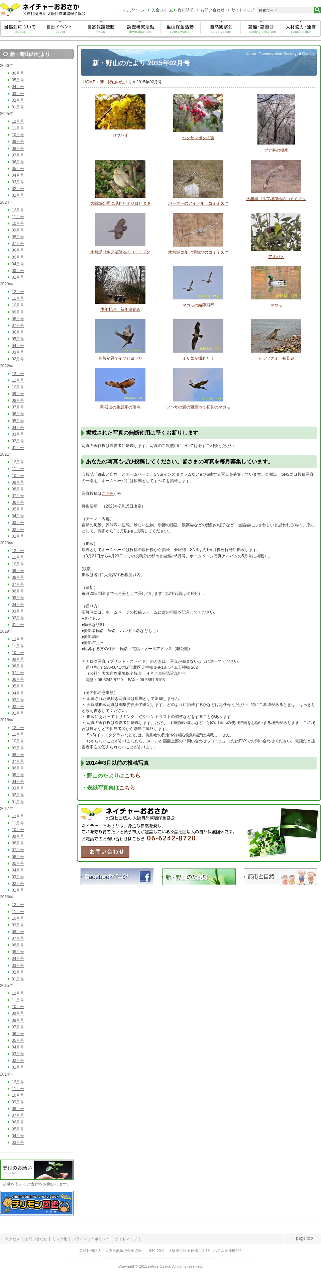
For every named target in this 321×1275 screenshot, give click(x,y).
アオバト (276, 256)
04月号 (18, 86)
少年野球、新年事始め (120, 309)
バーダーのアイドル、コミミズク (198, 203)
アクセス (12, 1239)
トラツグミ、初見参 (276, 358)
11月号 (18, 128)
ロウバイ (120, 135)
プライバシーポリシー (91, 1239)
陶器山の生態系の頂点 (120, 407)
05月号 (18, 80)
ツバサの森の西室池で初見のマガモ (198, 407)
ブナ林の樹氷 (276, 150)
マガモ (276, 305)
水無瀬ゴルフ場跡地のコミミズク (276, 198)
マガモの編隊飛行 (198, 305)
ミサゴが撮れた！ (198, 358)
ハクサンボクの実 (198, 137)
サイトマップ (126, 1239)
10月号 (18, 134)
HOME (89, 82)
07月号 (18, 155)
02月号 (18, 100)
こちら (108, 493)
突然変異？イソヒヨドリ (120, 358)
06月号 (18, 73)
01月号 (18, 107)
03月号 (18, 93)
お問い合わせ (36, 1239)
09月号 (18, 141)
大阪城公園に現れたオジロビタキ (120, 203)
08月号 (18, 148)
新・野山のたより (116, 82)
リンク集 (59, 1239)
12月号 (18, 121)
